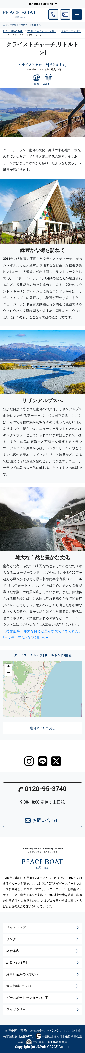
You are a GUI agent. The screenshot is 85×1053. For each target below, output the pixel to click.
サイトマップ (43, 928)
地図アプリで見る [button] (42, 728)
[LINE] (42, 761)
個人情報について (43, 986)
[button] (8, 667)
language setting (41, 4)
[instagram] (29, 761)
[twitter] (56, 761)
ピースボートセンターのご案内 (43, 998)
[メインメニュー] (77, 14)
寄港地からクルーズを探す (41, 31)
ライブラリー (43, 1010)
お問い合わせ (42, 820)
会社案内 (43, 951)
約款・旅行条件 (43, 963)
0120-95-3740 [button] (42, 789)
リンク (43, 939)
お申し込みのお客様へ (43, 974)
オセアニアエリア (71, 31)
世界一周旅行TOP (13, 31)
